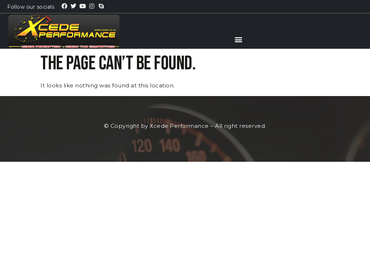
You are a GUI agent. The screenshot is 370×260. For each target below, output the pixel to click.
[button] (239, 39)
